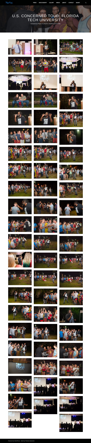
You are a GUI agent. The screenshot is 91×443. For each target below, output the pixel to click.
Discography (43, 2)
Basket (78, 2)
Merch (58, 2)
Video (34, 2)
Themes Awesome (29, 440)
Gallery (51, 2)
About (64, 2)
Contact (71, 2)
